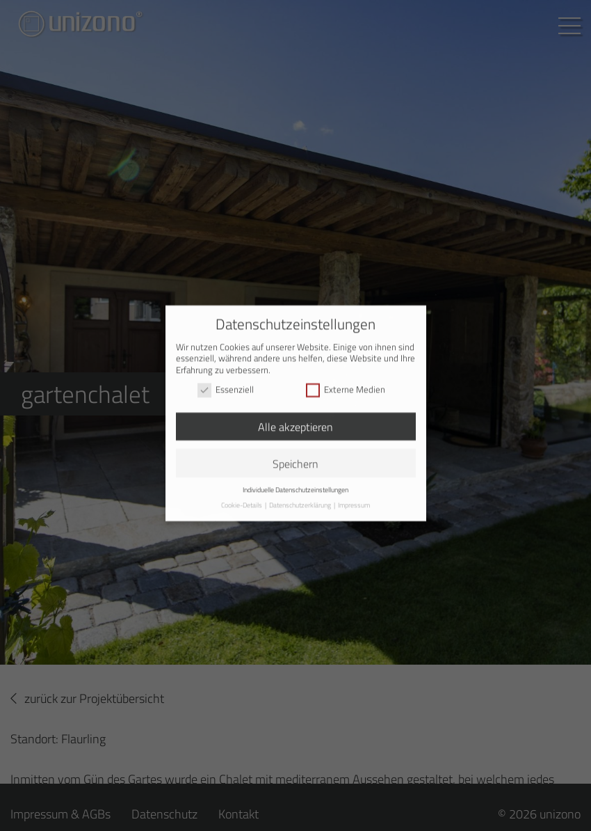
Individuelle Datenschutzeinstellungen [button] (295, 485)
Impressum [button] (354, 499)
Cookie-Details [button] (242, 499)
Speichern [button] (295, 458)
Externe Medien (345, 385)
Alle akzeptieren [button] (295, 421)
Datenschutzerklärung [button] (300, 499)
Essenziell (225, 385)
